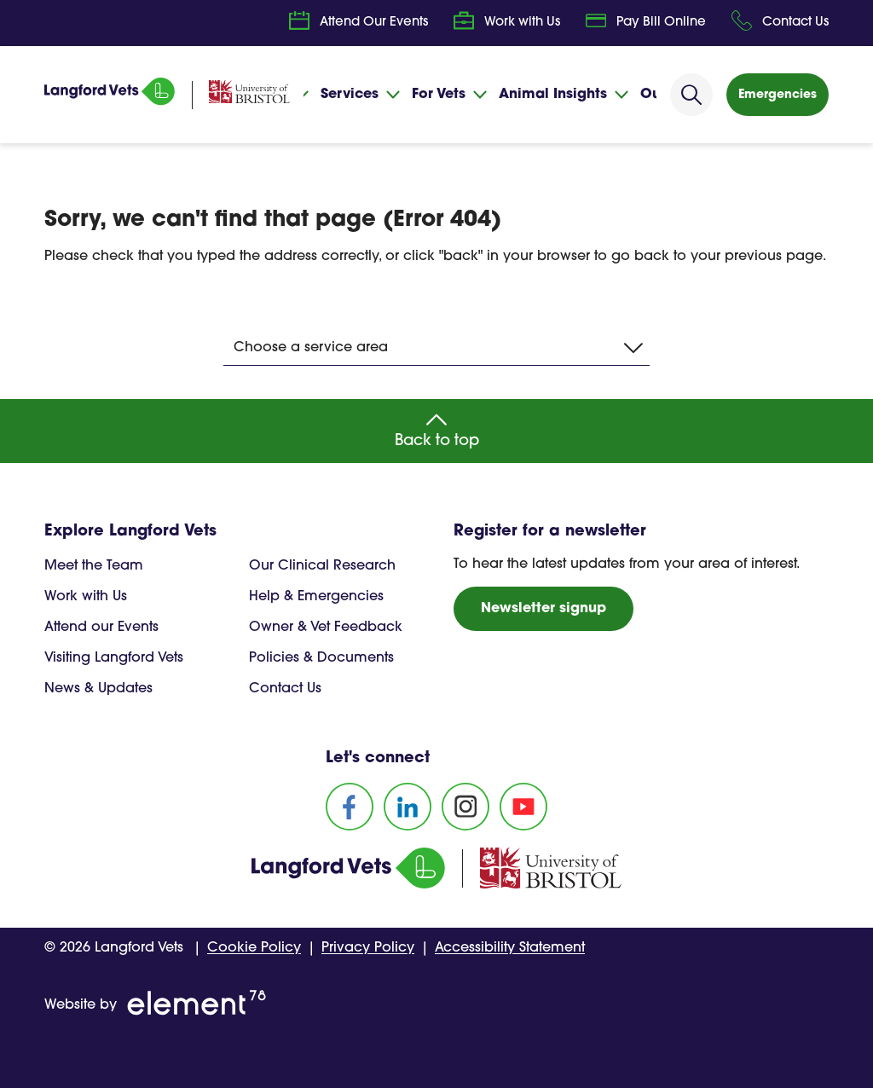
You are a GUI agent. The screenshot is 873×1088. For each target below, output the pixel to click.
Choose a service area (438, 348)
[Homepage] (112, 102)
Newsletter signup (543, 609)
